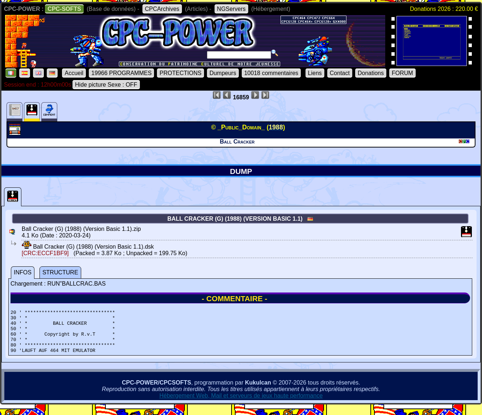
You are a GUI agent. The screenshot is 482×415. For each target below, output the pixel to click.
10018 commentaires (271, 73)
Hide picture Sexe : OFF (106, 85)
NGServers (231, 9)
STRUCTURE (60, 272)
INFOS (23, 272)
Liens (315, 73)
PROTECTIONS (180, 73)
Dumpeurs (222, 73)
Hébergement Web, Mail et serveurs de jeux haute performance (241, 404)
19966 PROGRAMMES (121, 73)
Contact (340, 73)
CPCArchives (162, 9)
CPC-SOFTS (64, 9)
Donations (371, 73)
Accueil (74, 73)
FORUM (402, 73)
